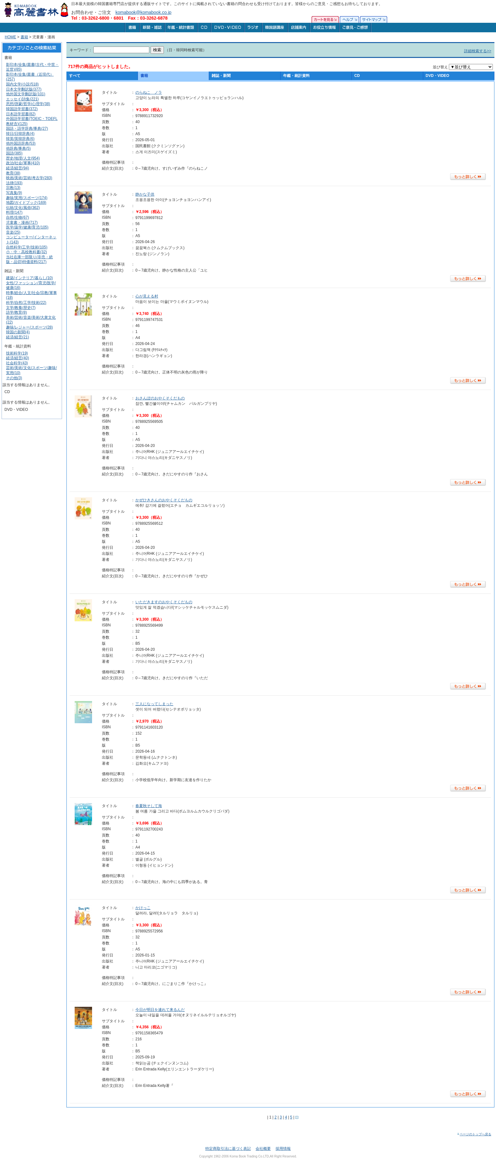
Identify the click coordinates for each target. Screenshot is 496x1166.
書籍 (24, 37)
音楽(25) (13, 232)
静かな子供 (144, 194)
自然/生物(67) (17, 217)
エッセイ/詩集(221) (22, 99)
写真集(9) (14, 193)
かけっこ (143, 908)
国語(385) (14, 153)
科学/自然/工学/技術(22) (26, 302)
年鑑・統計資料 (296, 75)
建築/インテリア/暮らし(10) (29, 278)
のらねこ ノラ (148, 92)
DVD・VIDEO (438, 75)
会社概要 (263, 1148)
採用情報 (283, 1148)
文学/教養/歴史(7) (20, 307)
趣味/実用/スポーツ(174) (26, 198)
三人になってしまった (154, 704)
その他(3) (14, 378)
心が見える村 (146, 296)
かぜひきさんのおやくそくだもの (163, 500)
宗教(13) (13, 187)
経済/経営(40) (17, 358)
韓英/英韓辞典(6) (20, 138)
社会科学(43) (17, 363)
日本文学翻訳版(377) (23, 89)
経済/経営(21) (17, 337)
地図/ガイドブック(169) (26, 202)
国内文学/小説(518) (22, 84)
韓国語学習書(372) (22, 109)
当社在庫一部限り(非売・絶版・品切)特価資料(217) (29, 259)
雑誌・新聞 (221, 75)
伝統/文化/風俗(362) (23, 207)
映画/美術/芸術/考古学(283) (29, 178)
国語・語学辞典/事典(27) (27, 128)
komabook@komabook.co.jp (143, 12)
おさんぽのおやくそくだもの (160, 398)
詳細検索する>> (477, 51)
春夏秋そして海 (148, 806)
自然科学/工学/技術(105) (26, 247)
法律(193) (14, 183)
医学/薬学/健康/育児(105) (27, 227)
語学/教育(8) (16, 312)
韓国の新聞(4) (18, 332)
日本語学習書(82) (20, 114)
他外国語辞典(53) (20, 143)
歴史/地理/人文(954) (23, 158)
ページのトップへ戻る (474, 1134)
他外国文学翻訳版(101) (25, 94)
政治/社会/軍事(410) (23, 163)
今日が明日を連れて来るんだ (160, 1009)
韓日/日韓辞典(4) (20, 133)
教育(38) (13, 173)
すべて (74, 75)
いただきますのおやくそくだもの (163, 602)
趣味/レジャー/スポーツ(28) (29, 327)
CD (357, 75)
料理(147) (14, 212)
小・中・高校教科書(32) (26, 252)
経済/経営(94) (17, 168)
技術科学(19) (17, 353)
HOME (10, 37)
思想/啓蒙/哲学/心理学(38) (28, 104)
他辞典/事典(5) (18, 148)
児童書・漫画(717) (22, 222)
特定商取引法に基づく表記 (228, 1148)
